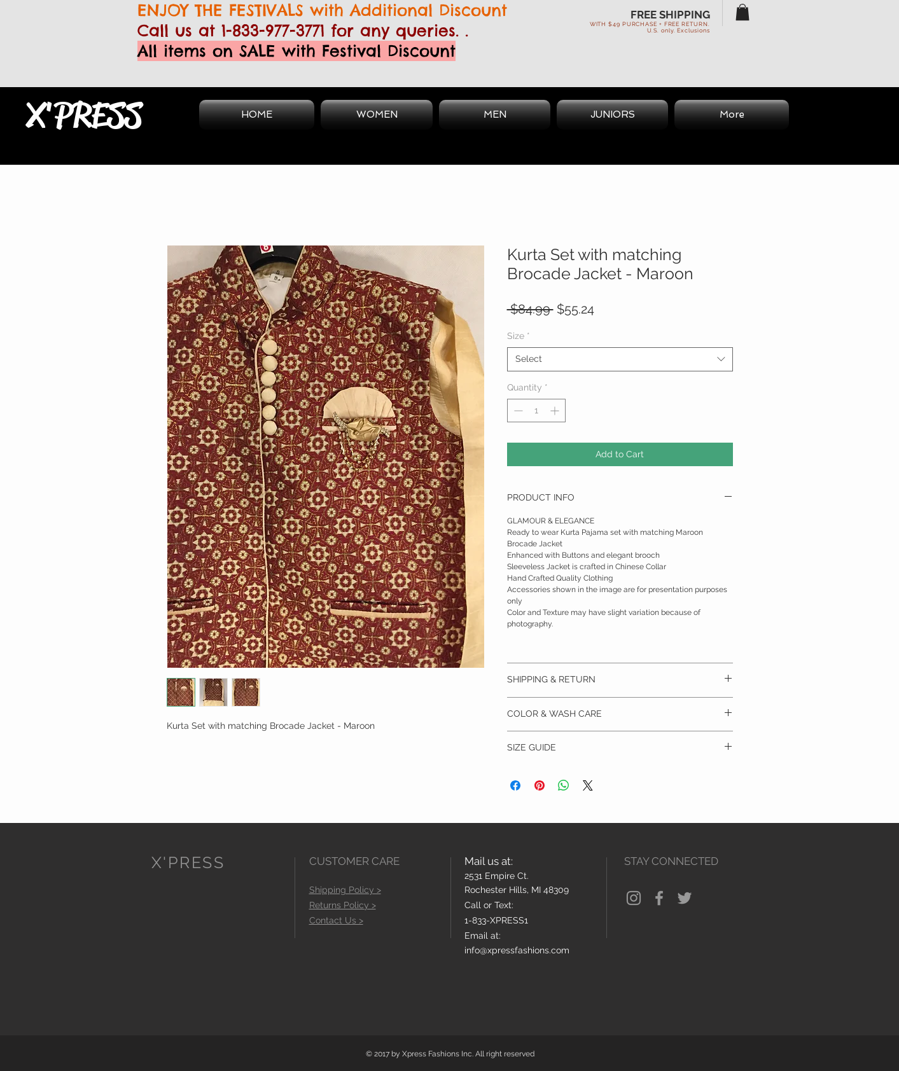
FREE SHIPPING (670, 14)
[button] (742, 12)
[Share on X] (588, 785)
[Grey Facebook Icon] (659, 898)
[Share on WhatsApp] (563, 785)
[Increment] (556, 410)
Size (518, 336)
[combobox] (620, 359)
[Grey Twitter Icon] (684, 898)
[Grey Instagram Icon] (633, 898)
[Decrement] (517, 410)
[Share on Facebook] (515, 785)
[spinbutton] (536, 410)
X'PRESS (84, 115)
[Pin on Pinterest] (539, 785)
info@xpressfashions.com (516, 950)
